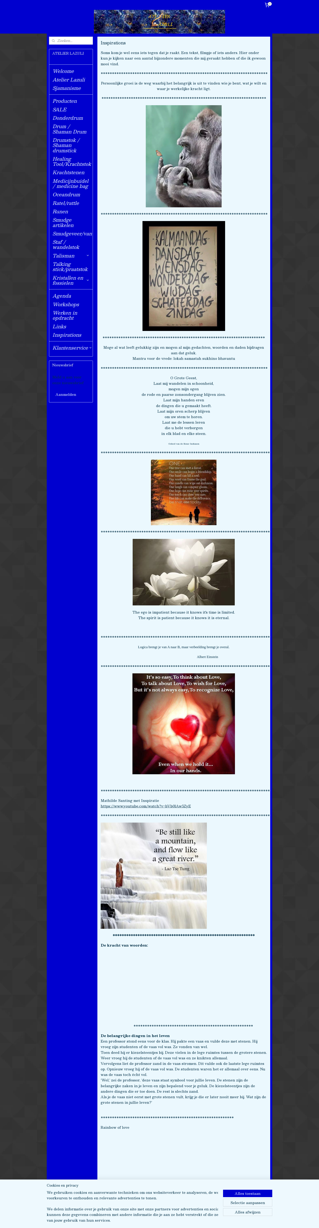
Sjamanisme (66, 88)
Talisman (70, 256)
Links (59, 326)
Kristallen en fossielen (70, 280)
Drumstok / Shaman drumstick (66, 145)
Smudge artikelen (62, 222)
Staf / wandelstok (65, 244)
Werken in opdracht (64, 315)
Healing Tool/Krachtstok (71, 161)
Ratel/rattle (65, 203)
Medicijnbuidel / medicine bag (70, 183)
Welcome (63, 71)
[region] (132, 1209)
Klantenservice (72, 348)
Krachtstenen (68, 172)
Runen (60, 211)
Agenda (61, 296)
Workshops (65, 304)
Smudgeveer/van (72, 233)
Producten (64, 101)
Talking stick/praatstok (70, 266)
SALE (59, 109)
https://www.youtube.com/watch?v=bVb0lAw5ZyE (145, 806)
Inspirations (66, 335)
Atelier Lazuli (68, 80)
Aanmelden (66, 394)
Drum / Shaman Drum (69, 128)
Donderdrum (67, 118)
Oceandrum (66, 194)
